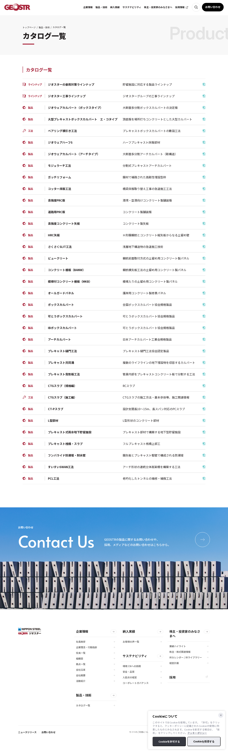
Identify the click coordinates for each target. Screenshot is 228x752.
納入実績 (129, 631)
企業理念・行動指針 (86, 647)
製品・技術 (44, 27)
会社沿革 (80, 669)
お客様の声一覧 (131, 641)
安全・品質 (128, 671)
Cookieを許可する (169, 741)
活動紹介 (80, 681)
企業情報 (82, 631)
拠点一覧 (80, 664)
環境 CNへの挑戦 (132, 666)
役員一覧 (80, 653)
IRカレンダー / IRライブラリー (185, 657)
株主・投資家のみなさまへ (184, 633)
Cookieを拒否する (204, 741)
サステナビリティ (135, 655)
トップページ (29, 27)
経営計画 (174, 663)
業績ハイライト (177, 646)
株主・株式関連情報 (180, 651)
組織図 (79, 658)
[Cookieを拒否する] (220, 715)
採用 (172, 677)
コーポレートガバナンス (136, 683)
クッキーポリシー (197, 733)
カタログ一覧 (83, 705)
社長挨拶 (80, 641)
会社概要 (80, 675)
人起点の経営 (130, 677)
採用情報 (180, 7)
